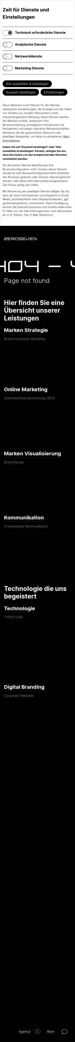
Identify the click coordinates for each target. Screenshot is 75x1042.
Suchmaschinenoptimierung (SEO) (29, 400)
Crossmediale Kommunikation (26, 528)
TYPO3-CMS (13, 619)
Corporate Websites (19, 697)
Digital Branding (24, 687)
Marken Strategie (26, 330)
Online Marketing (25, 389)
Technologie (19, 608)
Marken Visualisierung (32, 453)
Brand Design (14, 464)
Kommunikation (24, 517)
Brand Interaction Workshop (24, 340)
